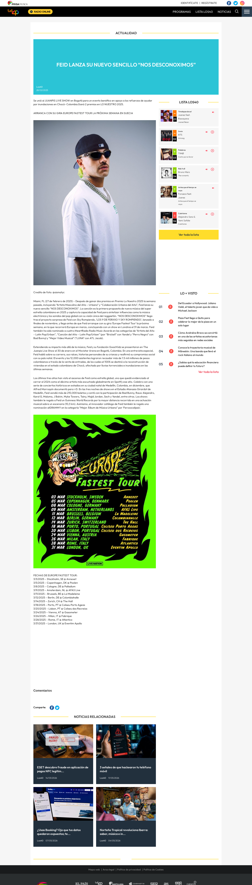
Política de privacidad (129, 869)
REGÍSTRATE (209, 3)
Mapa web (94, 869)
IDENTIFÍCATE (189, 3)
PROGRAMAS (182, 11)
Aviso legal (108, 869)
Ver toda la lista (189, 234)
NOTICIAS (224, 11)
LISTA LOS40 (204, 11)
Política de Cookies (154, 869)
